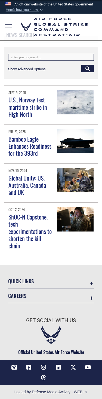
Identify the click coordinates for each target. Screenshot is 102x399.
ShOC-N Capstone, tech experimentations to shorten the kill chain (30, 231)
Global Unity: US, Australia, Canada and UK (27, 185)
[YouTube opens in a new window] (88, 367)
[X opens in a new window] (73, 367)
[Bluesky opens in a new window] (58, 375)
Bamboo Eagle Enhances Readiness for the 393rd (29, 146)
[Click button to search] (87, 68)
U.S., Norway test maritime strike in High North (27, 106)
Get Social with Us (51, 320)
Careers (17, 296)
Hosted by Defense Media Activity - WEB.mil (51, 392)
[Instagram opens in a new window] (43, 367)
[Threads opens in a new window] (43, 378)
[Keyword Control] (51, 57)
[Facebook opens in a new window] (29, 367)
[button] (24, 10)
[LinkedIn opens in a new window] (58, 367)
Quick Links (21, 281)
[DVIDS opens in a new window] (14, 367)
